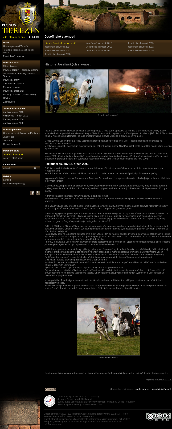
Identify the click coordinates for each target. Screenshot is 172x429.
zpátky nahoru (142, 389)
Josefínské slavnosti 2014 (58, 46)
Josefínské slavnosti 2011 (58, 50)
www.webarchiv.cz (94, 404)
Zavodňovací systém (13, 83)
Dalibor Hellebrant (85, 416)
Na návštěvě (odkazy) (14, 183)
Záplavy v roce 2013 (13, 112)
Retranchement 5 (12, 144)
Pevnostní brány (11, 80)
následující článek (160, 389)
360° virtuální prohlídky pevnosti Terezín (19, 74)
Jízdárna (7, 140)
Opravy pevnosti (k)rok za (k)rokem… (22, 133)
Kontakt (7, 180)
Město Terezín (10, 66)
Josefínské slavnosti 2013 (99, 46)
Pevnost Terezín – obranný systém (20, 70)
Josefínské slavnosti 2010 (99, 50)
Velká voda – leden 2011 (15, 115)
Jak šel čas (8, 136)
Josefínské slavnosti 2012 (141, 46)
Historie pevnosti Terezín (15, 46)
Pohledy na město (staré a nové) (19, 94)
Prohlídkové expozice (14, 56)
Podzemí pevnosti (12, 87)
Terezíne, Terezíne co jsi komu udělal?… (18, 51)
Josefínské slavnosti (13, 154)
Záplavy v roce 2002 (13, 123)
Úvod (6, 42)
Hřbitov (6, 98)
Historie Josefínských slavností (60, 43)
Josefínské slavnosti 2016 (99, 43)
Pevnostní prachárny (13, 90)
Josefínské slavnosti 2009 (141, 50)
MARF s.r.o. (122, 413)
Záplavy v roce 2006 (13, 119)
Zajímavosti (9, 101)
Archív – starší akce (13, 158)
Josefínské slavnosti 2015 (141, 43)
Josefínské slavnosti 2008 (58, 54)
